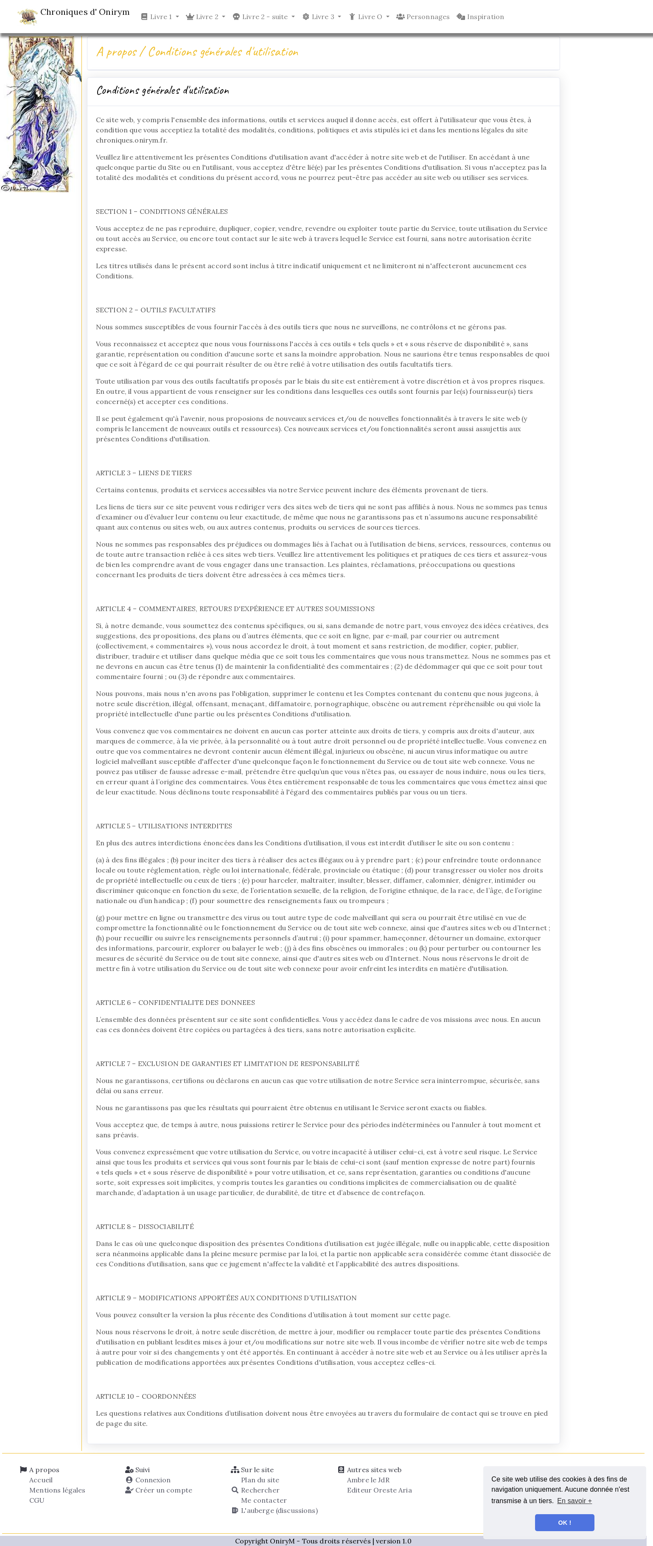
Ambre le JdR (367, 1480)
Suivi (137, 1469)
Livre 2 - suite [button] (261, 16)
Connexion (148, 1480)
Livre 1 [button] (157, 16)
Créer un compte (158, 1490)
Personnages (423, 16)
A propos (39, 1469)
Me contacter (263, 1500)
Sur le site (252, 1469)
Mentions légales (57, 1490)
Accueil (40, 1480)
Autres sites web (369, 1469)
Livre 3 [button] (319, 16)
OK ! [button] (565, 1522)
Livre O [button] (366, 16)
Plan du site (259, 1480)
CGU (36, 1500)
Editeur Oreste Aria (378, 1490)
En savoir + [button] (574, 1500)
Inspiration (480, 16)
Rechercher (255, 1490)
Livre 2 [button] (203, 16)
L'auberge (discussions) (274, 1510)
